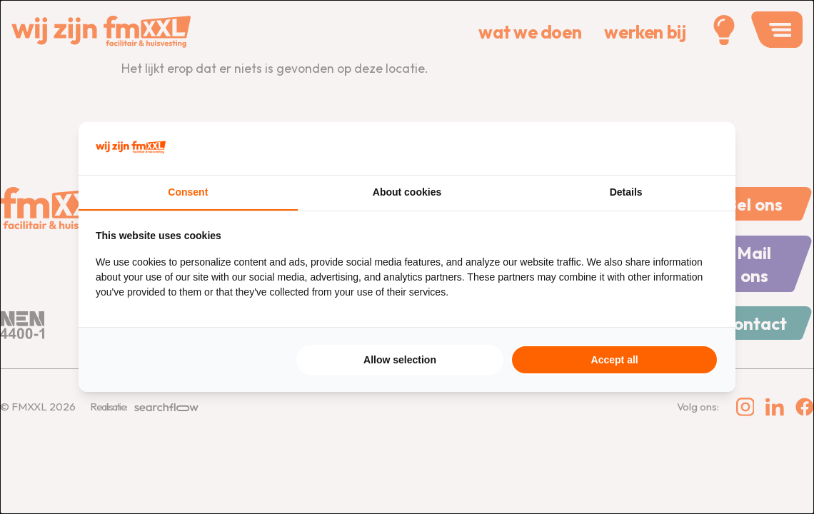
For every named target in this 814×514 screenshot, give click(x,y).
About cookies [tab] (407, 192)
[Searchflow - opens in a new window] (700, 147)
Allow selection (399, 360)
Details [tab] (626, 192)
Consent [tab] (188, 192)
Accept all (614, 360)
